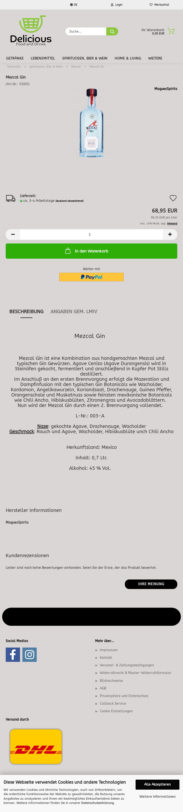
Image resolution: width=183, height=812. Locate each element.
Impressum (109, 650)
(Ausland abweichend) (69, 201)
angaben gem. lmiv (74, 311)
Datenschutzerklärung (97, 803)
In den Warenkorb (86, 250)
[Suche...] (112, 31)
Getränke (15, 58)
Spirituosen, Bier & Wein (84, 58)
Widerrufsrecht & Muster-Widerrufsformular (135, 673)
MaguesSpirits (165, 89)
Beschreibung (26, 311)
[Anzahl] (91, 234)
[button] (13, 234)
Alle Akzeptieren (157, 784)
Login (116, 4)
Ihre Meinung (151, 584)
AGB (103, 688)
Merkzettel (159, 4)
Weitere (155, 58)
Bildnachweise (111, 681)
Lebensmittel (43, 58)
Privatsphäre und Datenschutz (124, 696)
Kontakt (106, 658)
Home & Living (128, 58)
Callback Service (113, 704)
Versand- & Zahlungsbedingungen (127, 665)
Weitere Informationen (157, 797)
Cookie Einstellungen (116, 711)
